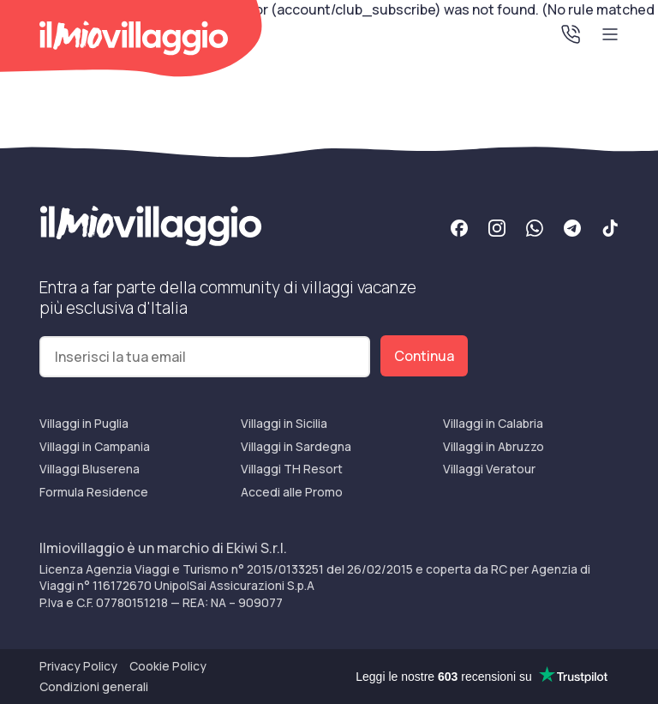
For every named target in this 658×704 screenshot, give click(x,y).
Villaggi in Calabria (493, 423)
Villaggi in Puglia (84, 423)
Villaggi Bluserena (89, 468)
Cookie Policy (167, 666)
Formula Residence (93, 492)
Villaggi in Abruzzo (493, 446)
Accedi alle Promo (292, 492)
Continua (424, 355)
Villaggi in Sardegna (296, 446)
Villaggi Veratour (489, 468)
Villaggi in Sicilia (284, 423)
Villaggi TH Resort (292, 468)
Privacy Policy (78, 666)
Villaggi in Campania (94, 446)
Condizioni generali (93, 686)
